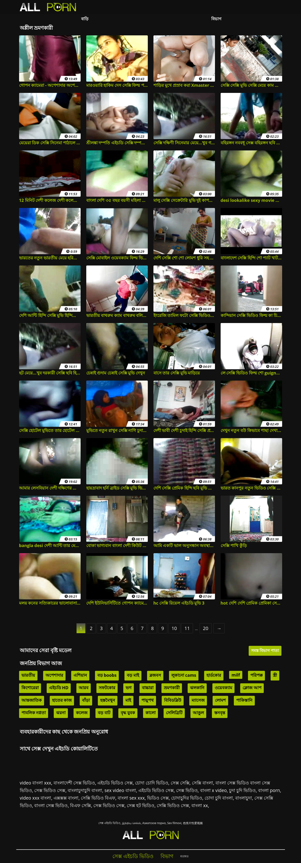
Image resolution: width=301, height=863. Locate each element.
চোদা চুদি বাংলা (219, 798)
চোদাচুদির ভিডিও (186, 798)
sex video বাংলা (120, 790)
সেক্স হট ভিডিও (140, 805)
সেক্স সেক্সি (180, 783)
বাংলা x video (213, 790)
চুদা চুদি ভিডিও (242, 790)
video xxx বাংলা (35, 798)
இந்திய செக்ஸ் (131, 823)
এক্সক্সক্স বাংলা (66, 798)
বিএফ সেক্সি (80, 805)
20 (205, 628)
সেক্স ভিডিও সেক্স (49, 790)
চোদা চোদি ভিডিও (151, 783)
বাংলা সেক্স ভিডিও (51, 805)
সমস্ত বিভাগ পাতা (265, 650)
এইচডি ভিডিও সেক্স (115, 783)
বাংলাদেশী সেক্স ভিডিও (74, 783)
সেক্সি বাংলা (202, 783)
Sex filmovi (174, 823)
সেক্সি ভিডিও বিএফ (98, 798)
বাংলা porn (269, 790)
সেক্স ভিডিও (187, 790)
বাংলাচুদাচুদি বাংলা (85, 790)
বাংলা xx (199, 805)
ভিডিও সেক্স (158, 798)
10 (174, 628)
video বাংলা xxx (35, 783)
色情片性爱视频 (193, 823)
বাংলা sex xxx (131, 798)
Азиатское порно (154, 823)
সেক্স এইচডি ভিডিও (109, 823)
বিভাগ (216, 18)
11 (187, 628)
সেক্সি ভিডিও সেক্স (173, 805)
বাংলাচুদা (243, 798)
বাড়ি (84, 18)
